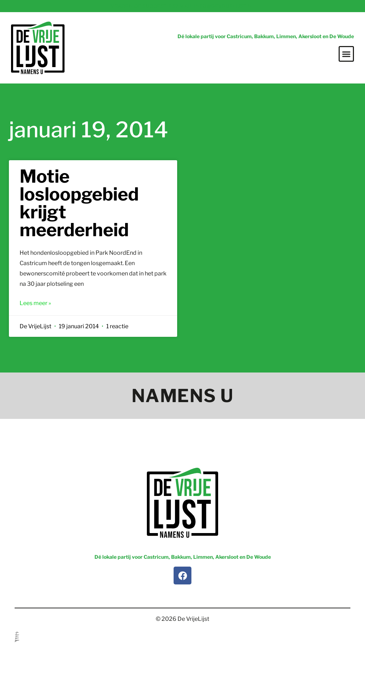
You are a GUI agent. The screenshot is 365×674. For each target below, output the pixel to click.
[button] (346, 54)
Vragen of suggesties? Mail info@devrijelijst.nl (182, 6)
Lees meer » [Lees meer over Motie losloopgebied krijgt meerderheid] (35, 303)
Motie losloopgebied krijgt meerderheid (79, 203)
